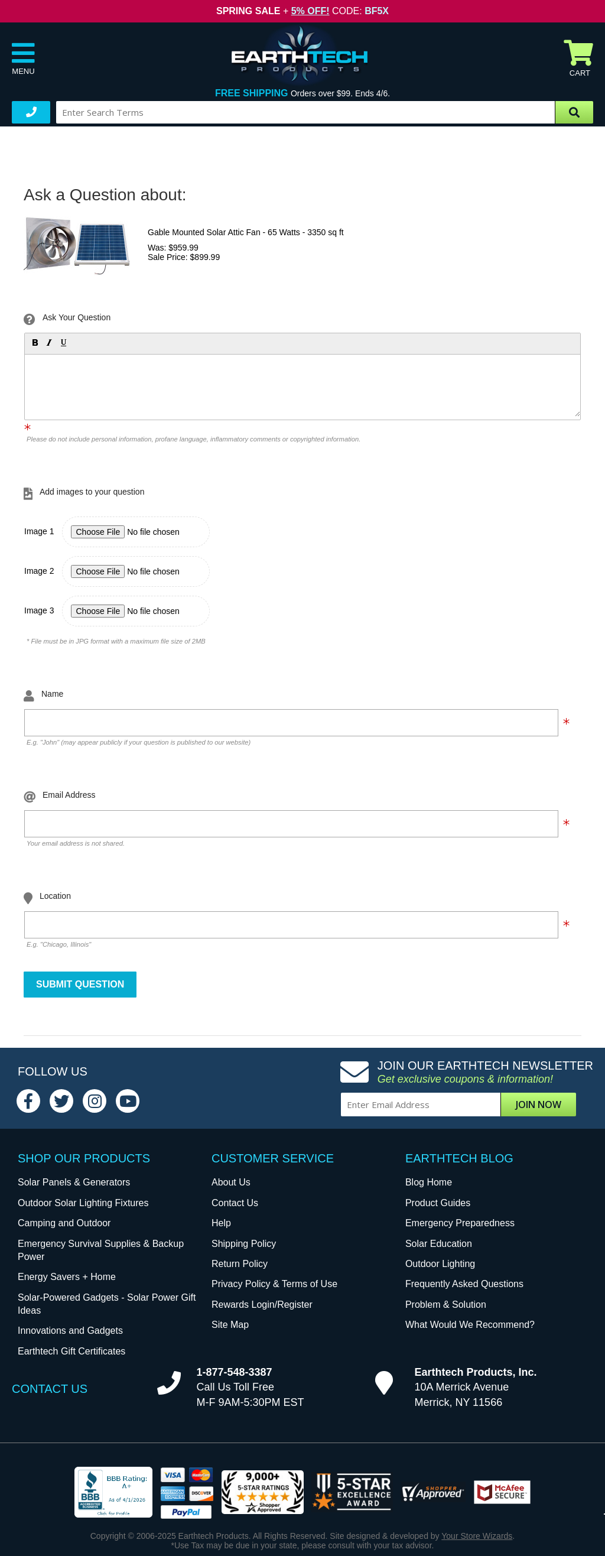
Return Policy (240, 1264)
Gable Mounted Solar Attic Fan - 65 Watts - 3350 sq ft (246, 232)
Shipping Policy (244, 1244)
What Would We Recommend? (470, 1325)
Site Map (230, 1325)
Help (221, 1223)
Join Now (538, 1104)
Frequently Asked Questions (464, 1284)
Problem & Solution (445, 1305)
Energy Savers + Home (67, 1277)
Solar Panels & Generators (74, 1182)
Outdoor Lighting (440, 1264)
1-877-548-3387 (234, 1372)
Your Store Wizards (476, 1536)
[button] (34, 342)
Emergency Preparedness (460, 1223)
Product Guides (437, 1203)
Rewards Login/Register (262, 1305)
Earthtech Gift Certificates (71, 1351)
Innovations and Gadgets (70, 1331)
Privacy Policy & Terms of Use (274, 1284)
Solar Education (438, 1244)
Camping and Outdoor (64, 1223)
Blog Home (428, 1182)
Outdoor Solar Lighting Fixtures (83, 1203)
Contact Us (235, 1203)
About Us (231, 1182)
